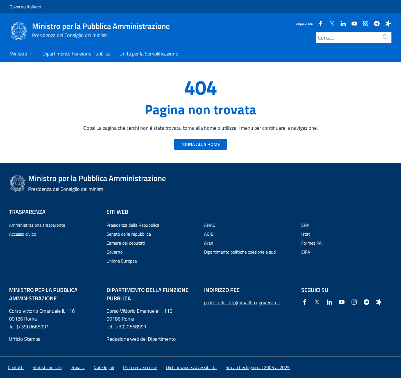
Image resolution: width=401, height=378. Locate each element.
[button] (140, 367)
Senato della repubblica (129, 234)
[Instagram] (363, 23)
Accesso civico (22, 234)
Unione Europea (122, 261)
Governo (115, 252)
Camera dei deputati (126, 243)
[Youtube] (352, 23)
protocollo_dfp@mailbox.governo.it (242, 302)
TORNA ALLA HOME (200, 144)
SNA (305, 225)
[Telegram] (374, 23)
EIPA (305, 252)
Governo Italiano (25, 6)
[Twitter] (329, 23)
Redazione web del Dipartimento (141, 339)
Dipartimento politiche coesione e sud (240, 252)
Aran (208, 243)
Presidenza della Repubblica (133, 225)
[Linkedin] (340, 23)
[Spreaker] (385, 23)
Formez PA (311, 243)
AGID (209, 234)
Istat (305, 234)
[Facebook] (318, 23)
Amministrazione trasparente (37, 225)
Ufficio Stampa (24, 339)
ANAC (209, 225)
